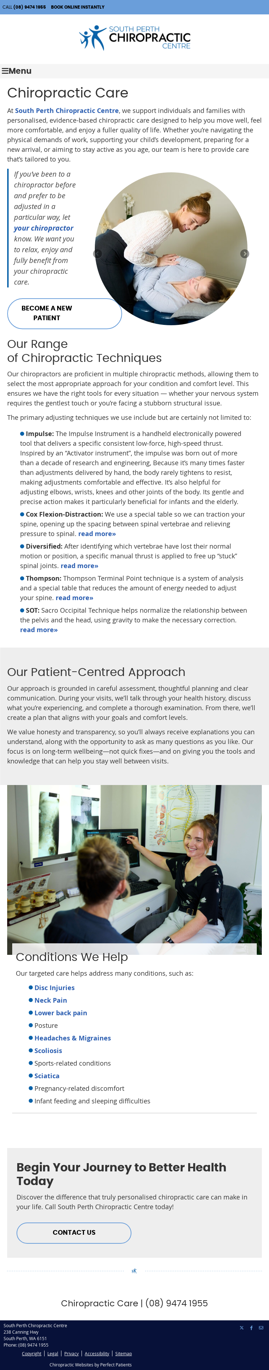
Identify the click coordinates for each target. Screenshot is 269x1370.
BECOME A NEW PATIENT (47, 313)
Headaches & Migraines (72, 1038)
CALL (24, 7)
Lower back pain (60, 1012)
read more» (97, 533)
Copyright (31, 1353)
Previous (98, 254)
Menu (17, 71)
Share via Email (261, 1328)
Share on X (242, 1328)
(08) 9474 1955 (33, 1345)
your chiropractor (43, 228)
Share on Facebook (252, 1328)
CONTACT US (74, 1233)
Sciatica (47, 1075)
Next (244, 254)
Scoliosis (48, 1050)
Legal (52, 1353)
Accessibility (97, 1353)
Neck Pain (50, 1000)
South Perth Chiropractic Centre (67, 110)
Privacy (71, 1353)
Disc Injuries (54, 987)
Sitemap (123, 1353)
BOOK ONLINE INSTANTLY (78, 7)
